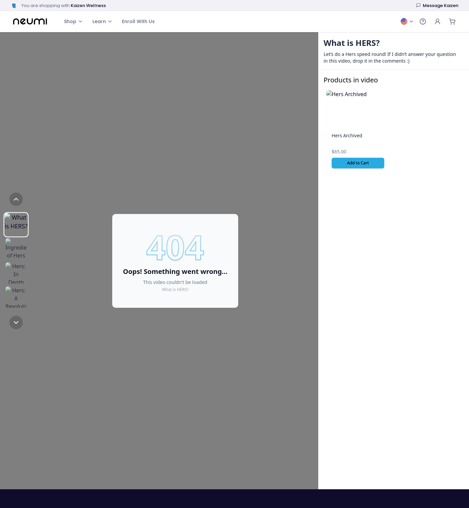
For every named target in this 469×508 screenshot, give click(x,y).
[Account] (437, 21)
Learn (102, 21)
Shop (73, 21)
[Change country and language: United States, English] (407, 21)
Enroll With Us (138, 21)
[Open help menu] (423, 21)
